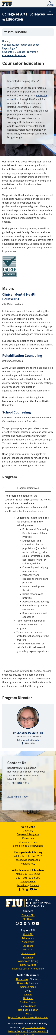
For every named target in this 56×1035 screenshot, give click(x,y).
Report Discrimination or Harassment (28, 1017)
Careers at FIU (28, 964)
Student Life (28, 953)
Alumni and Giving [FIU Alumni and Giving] (28, 961)
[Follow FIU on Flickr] (38, 923)
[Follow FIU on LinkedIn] (22, 923)
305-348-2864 (31, 873)
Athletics (28, 957)
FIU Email (28, 998)
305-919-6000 (31, 877)
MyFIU (28, 990)
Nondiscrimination (28, 1009)
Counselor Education (14, 55)
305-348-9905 (20, 783)
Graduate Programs (25, 51)
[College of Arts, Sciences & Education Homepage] (24, 17)
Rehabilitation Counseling (22, 355)
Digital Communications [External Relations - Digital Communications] (33, 1027)
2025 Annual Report (18, 796)
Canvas (28, 994)
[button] (50, 3)
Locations (22, 885)
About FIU (28, 934)
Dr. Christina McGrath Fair (28, 732)
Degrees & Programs (28, 834)
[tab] (28, 488)
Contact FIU (28, 915)
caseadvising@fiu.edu (28, 859)
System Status (28, 1002)
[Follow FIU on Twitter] (30, 923)
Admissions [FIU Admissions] (28, 938)
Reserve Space (28, 1005)
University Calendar (28, 983)
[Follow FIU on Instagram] (18, 923)
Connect (34, 885)
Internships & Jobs (28, 842)
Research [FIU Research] (28, 949)
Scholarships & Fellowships (28, 845)
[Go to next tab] (52, 488)
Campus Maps (28, 986)
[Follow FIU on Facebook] (26, 923)
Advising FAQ (28, 863)
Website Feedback (17, 1031)
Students (7, 51)
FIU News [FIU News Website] (28, 919)
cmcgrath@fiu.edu (30, 740)
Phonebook (22, 979)
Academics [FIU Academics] (28, 941)
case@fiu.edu (28, 881)
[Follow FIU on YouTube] (34, 923)
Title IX (28, 1013)
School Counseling (16, 412)
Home (5, 41)
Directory (28, 830)
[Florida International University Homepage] (15, 4)
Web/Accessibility (38, 1031)
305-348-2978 (34, 856)
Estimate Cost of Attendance (28, 968)
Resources (28, 838)
